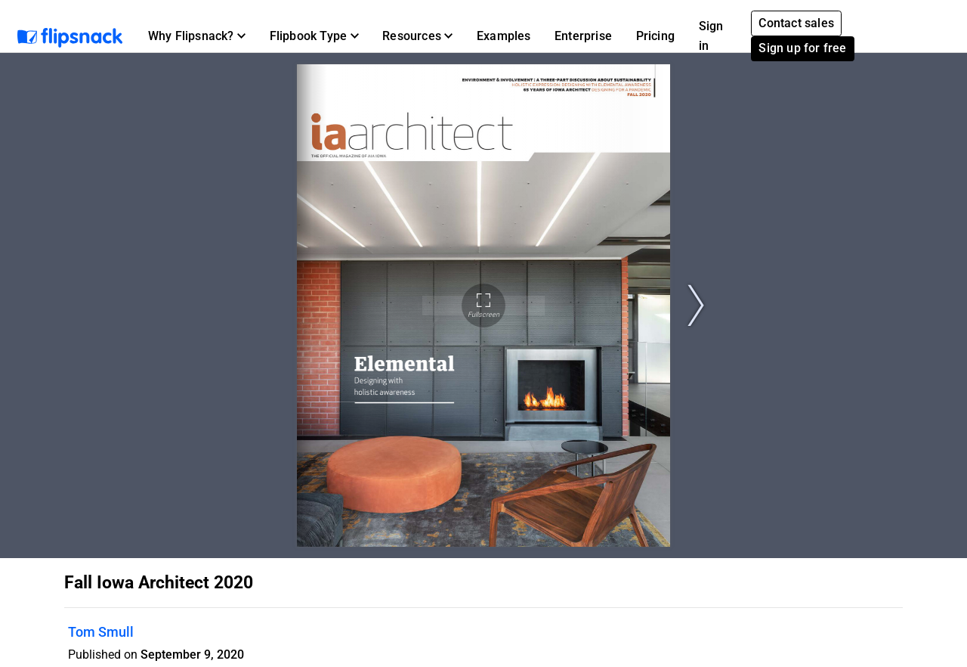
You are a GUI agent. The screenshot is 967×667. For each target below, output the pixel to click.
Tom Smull (101, 632)
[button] (197, 36)
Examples (504, 36)
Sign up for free (802, 48)
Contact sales (796, 23)
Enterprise (583, 36)
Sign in (711, 36)
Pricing (655, 36)
